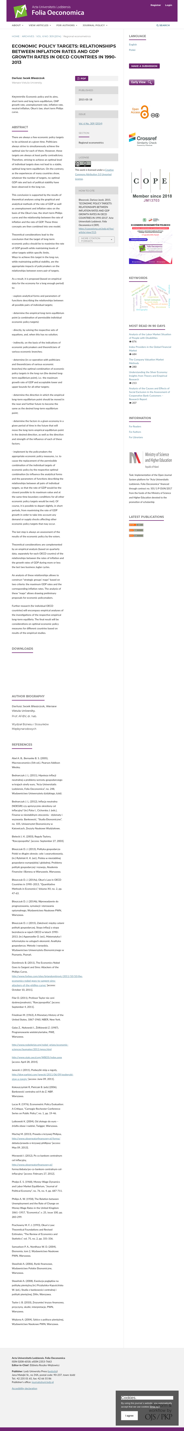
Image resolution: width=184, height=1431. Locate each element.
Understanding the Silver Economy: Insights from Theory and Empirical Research (148, 376)
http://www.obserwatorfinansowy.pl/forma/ (36, 1138)
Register (156, 5)
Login (168, 5)
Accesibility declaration (24, 1388)
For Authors (65, 25)
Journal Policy (94, 25)
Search (163, 25)
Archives (28, 36)
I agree (129, 1415)
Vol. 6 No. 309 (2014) (48, 36)
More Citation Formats (90, 239)
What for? (155, 1406)
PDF (83, 78)
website (52, 1371)
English (133, 44)
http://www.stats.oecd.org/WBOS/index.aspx (37, 1057)
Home (16, 36)
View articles (39, 25)
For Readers (135, 426)
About (16, 25)
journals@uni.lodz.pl (43, 1382)
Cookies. (129, 1398)
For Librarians (136, 437)
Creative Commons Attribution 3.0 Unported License (94, 174)
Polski (132, 49)
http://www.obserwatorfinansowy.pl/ (32, 1164)
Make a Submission (144, 66)
